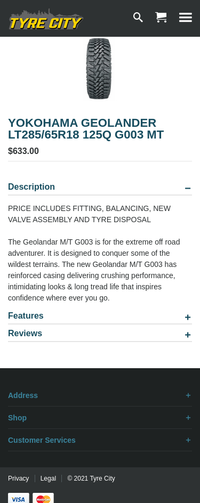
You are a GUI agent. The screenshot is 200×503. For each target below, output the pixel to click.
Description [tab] (31, 187)
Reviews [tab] (25, 333)
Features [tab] (26, 316)
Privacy (18, 478)
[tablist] (100, 265)
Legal (48, 478)
